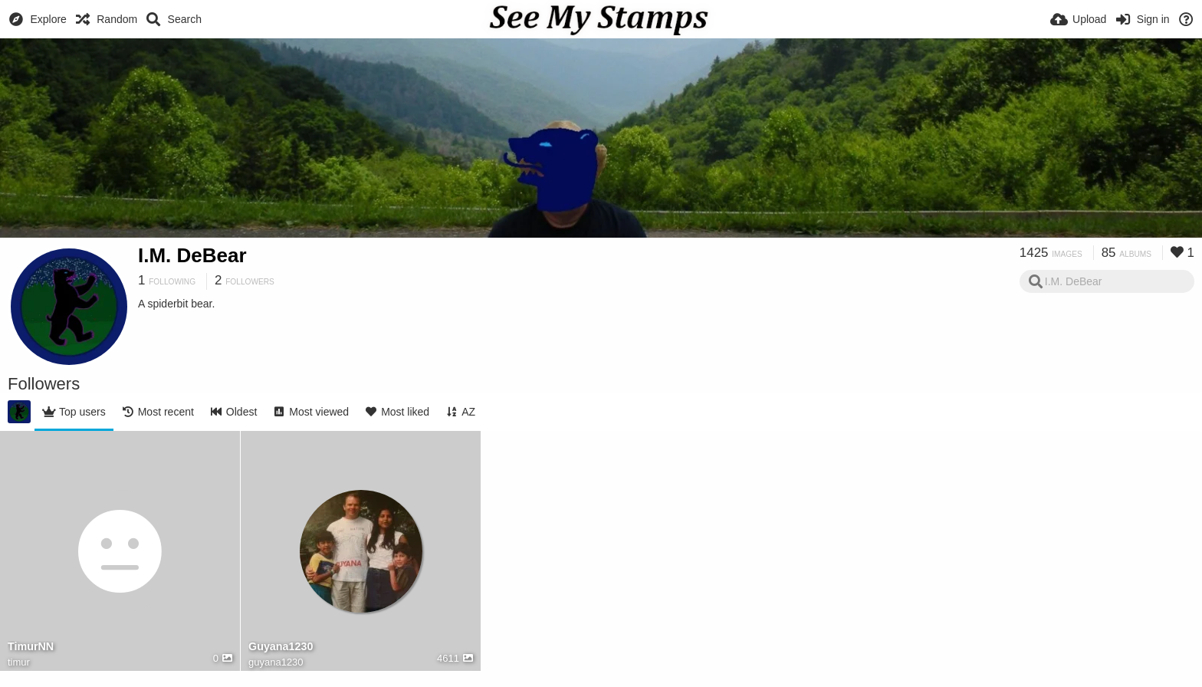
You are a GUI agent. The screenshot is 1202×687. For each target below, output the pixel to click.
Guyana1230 (280, 646)
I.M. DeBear (192, 255)
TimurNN (31, 646)
